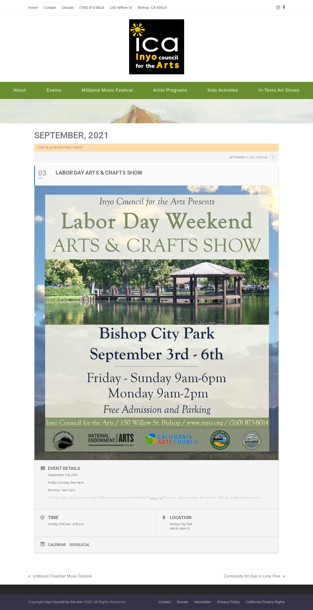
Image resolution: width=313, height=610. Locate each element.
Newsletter (203, 602)
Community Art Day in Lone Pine (254, 576)
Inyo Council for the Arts (64, 602)
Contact (164, 602)
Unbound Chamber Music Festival (60, 576)
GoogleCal (79, 545)
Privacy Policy (228, 602)
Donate (183, 602)
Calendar (57, 545)
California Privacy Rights (265, 602)
